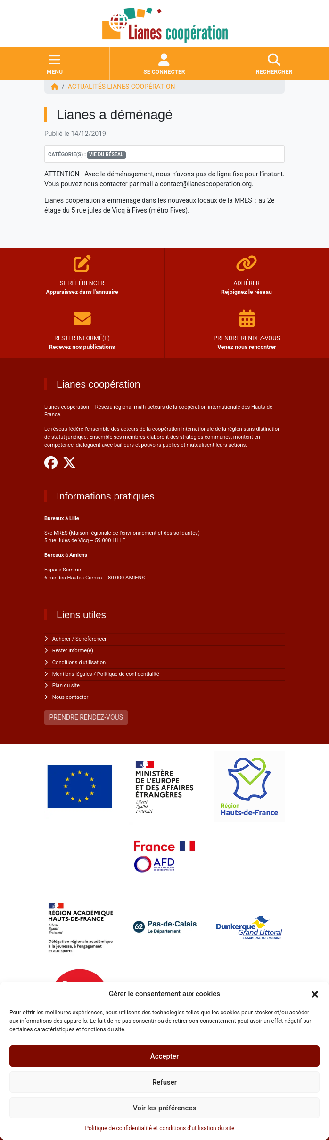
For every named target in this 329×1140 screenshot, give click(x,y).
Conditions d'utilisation (79, 662)
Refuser (164, 1082)
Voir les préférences (164, 1108)
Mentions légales (72, 674)
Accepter (164, 1056)
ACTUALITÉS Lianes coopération (121, 86)
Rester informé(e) (72, 651)
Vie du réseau (106, 154)
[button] (315, 993)
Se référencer (91, 639)
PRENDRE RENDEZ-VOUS (86, 717)
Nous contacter (70, 697)
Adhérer (61, 639)
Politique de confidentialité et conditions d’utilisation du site (160, 1128)
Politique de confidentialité (128, 674)
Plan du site (66, 685)
